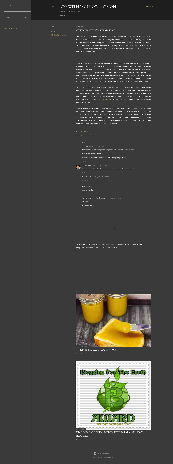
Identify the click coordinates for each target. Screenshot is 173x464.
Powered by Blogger (102, 453)
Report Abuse (10, 29)
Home (62, 16)
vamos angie (87, 166)
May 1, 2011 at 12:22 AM (100, 165)
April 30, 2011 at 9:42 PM (96, 146)
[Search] (149, 6)
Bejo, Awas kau (105, 99)
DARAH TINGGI (88, 177)
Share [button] (53, 26)
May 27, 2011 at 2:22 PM (102, 177)
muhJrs (85, 146)
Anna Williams (108, 457)
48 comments (85, 440)
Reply (84, 161)
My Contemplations (59, 35)
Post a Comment (86, 354)
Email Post (84, 132)
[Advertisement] (113, 269)
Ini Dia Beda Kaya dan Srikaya (96, 350)
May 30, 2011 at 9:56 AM (113, 198)
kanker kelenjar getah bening (93, 198)
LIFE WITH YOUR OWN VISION (87, 6)
